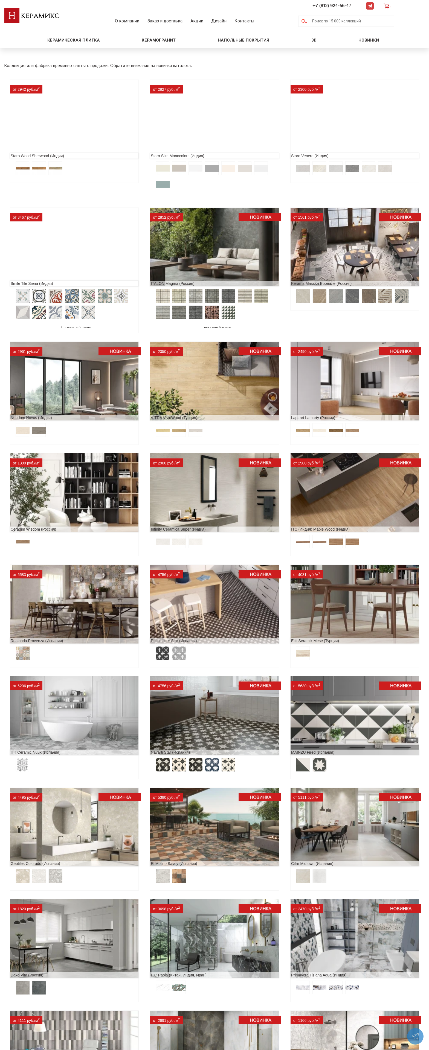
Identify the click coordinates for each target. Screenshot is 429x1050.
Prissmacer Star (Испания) (137, 493)
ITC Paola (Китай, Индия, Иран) (247, 679)
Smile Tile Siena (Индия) (345, 136)
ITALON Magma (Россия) (30, 269)
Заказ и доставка (175, 21)
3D (314, 39)
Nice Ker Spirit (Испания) (30, 771)
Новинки (369, 39)
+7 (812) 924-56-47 (362, 6)
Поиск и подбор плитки (173, 946)
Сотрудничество (87, 972)
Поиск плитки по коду (170, 999)
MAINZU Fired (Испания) (135, 586)
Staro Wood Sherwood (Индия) (35, 136)
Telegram (401, 6)
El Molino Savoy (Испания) (347, 586)
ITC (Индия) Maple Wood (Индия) (353, 400)
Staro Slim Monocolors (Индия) (140, 136)
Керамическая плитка (73, 39)
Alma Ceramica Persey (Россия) (246, 771)
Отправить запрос (166, 990)
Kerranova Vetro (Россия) (293, 880)
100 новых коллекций (171, 955)
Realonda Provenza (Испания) (34, 493)
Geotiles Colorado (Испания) (243, 586)
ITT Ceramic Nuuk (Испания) (349, 493)
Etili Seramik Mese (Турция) (243, 493)
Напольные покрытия (243, 39)
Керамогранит (159, 39)
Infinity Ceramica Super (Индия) (246, 400)
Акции (212, 21)
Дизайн (240, 21)
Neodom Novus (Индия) (239, 269)
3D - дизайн (160, 964)
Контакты (271, 21)
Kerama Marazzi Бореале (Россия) (144, 269)
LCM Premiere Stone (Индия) (139, 771)
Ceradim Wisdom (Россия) (136, 400)
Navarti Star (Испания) (28, 586)
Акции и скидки (86, 964)
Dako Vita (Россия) (130, 679)
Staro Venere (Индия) (237, 136)
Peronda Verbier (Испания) (84, 880)
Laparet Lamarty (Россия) (30, 400)
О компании (133, 21)
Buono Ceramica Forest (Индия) (351, 771)
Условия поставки (88, 990)
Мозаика (157, 981)
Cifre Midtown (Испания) (29, 679)
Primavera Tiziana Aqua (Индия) (351, 679)
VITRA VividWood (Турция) (347, 269)
